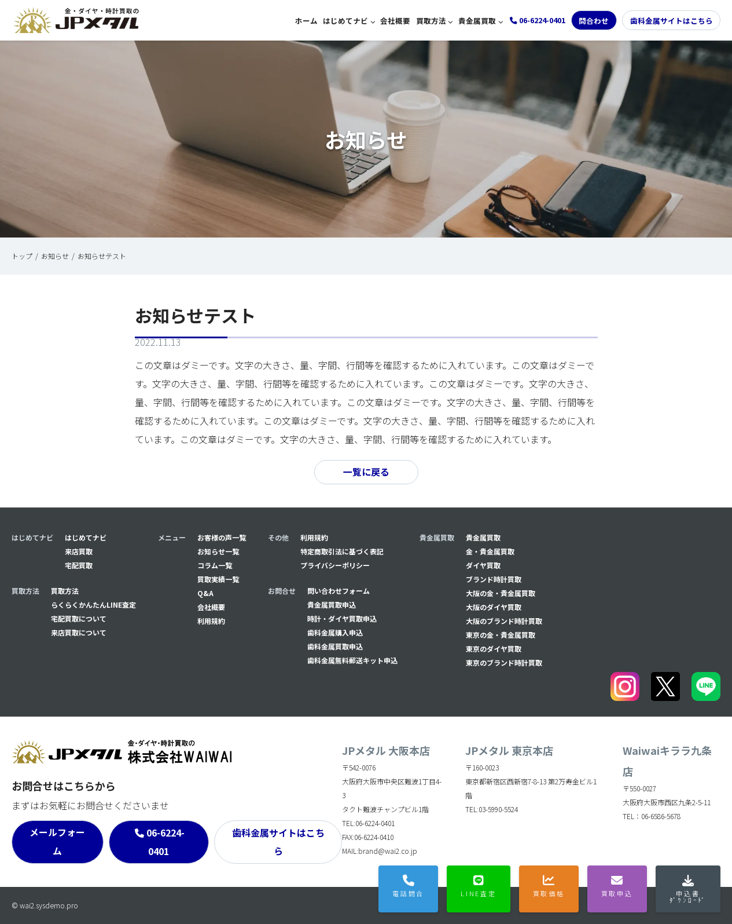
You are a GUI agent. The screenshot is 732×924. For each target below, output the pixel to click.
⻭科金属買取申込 (335, 646)
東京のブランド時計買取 (504, 662)
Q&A (205, 593)
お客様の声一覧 (221, 537)
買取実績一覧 (218, 579)
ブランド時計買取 (493, 579)
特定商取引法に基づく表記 (342, 551)
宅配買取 (79, 565)
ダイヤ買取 (483, 565)
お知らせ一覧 (218, 551)
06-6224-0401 (166, 842)
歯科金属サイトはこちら (671, 20)
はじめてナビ (345, 20)
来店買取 (79, 551)
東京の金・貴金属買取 (500, 635)
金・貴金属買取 (490, 551)
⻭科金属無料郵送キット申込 (352, 660)
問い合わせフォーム (338, 591)
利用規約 (211, 621)
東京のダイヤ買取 (493, 648)
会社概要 (395, 20)
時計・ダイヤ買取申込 (342, 618)
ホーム (306, 20)
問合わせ (594, 20)
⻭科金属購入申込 (335, 632)
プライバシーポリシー (335, 565)
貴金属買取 (477, 20)
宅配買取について (78, 618)
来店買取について (78, 632)
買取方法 (431, 20)
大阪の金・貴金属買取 (500, 593)
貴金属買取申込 (331, 604)
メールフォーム (57, 842)
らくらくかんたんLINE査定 (93, 604)
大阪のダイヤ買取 (493, 607)
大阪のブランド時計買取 (504, 621)
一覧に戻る (366, 472)
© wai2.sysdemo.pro (45, 905)
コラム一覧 (214, 565)
